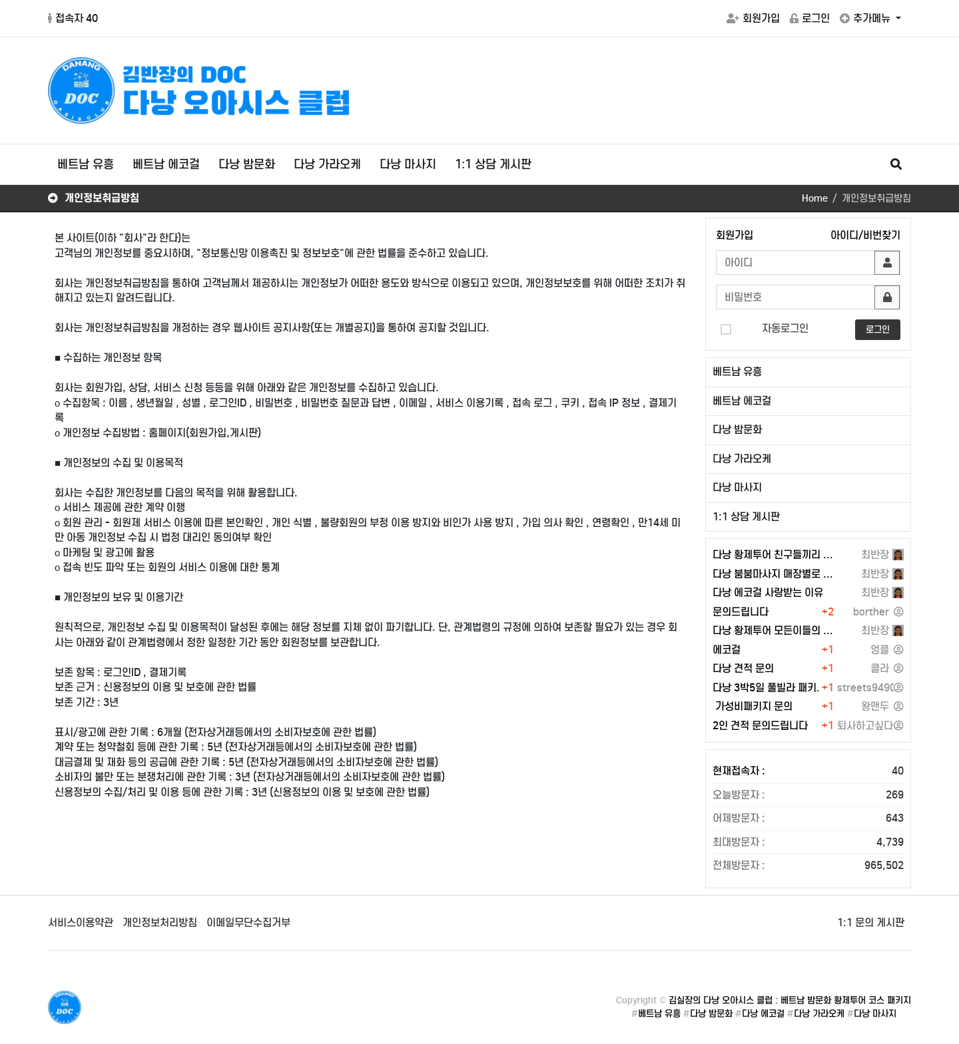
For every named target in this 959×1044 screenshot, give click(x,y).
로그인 (810, 18)
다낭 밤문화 (246, 164)
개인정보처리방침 (160, 922)
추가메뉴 (866, 18)
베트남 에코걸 (166, 164)
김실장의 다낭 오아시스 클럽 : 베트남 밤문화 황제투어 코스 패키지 (790, 1000)
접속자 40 (73, 18)
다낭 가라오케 (327, 164)
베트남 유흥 (85, 164)
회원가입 (753, 18)
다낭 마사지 (408, 164)
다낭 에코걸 (763, 1013)
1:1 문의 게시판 (870, 922)
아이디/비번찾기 (865, 235)
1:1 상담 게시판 (493, 164)
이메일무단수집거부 (248, 922)
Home (815, 198)
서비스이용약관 (80, 922)
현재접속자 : (808, 771)
